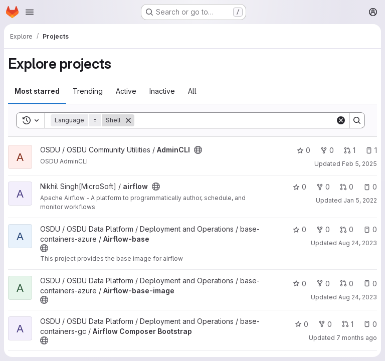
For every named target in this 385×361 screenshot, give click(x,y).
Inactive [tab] (162, 91)
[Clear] (341, 120)
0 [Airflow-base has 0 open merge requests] (346, 229)
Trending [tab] (88, 91)
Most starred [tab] (37, 91)
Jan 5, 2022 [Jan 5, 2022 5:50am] (360, 200)
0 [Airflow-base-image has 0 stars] (299, 283)
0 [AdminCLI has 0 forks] (327, 150)
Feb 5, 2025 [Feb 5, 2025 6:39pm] (359, 163)
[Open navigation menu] (30, 12)
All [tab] (192, 91)
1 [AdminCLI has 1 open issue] (371, 150)
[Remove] (128, 120)
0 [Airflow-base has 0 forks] (323, 229)
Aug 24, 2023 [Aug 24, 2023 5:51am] (357, 243)
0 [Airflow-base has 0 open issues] (370, 229)
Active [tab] (126, 91)
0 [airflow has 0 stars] (299, 187)
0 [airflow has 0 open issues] (370, 187)
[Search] (234, 120)
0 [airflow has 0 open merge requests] (346, 187)
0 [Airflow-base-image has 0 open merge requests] (346, 283)
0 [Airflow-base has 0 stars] (299, 229)
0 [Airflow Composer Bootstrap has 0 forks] (325, 324)
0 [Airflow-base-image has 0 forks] (323, 283)
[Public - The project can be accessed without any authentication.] (198, 150)
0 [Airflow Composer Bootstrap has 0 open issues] (370, 324)
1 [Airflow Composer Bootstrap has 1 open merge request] (347, 324)
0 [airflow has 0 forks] (323, 187)
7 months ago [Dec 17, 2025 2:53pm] (356, 337)
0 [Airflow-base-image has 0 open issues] (370, 283)
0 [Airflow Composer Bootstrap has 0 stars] (301, 324)
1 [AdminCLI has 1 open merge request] (349, 150)
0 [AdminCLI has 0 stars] (303, 150)
